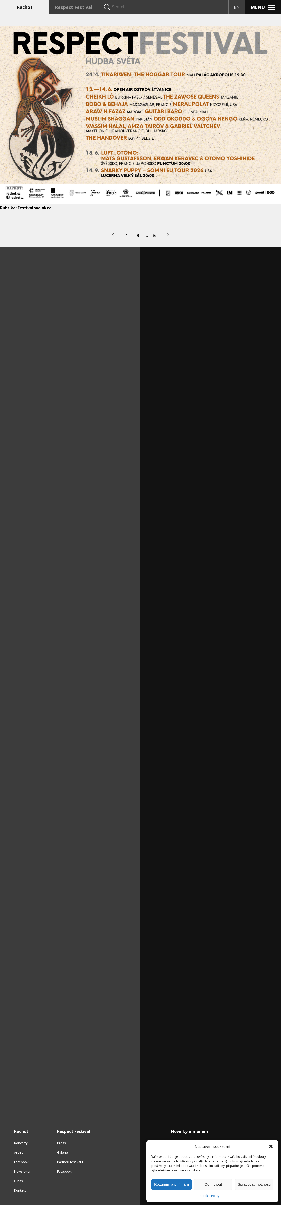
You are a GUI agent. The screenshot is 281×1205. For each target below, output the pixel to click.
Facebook (21, 1162)
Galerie (62, 1152)
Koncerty (21, 1143)
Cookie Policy (209, 1196)
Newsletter (22, 1171)
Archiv (18, 1152)
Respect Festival (73, 7)
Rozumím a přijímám (171, 1184)
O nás (18, 1181)
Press (61, 1143)
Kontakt (20, 1190)
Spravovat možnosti (254, 1184)
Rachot (25, 7)
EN (237, 7)
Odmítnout (213, 1184)
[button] (270, 1146)
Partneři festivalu (70, 1162)
